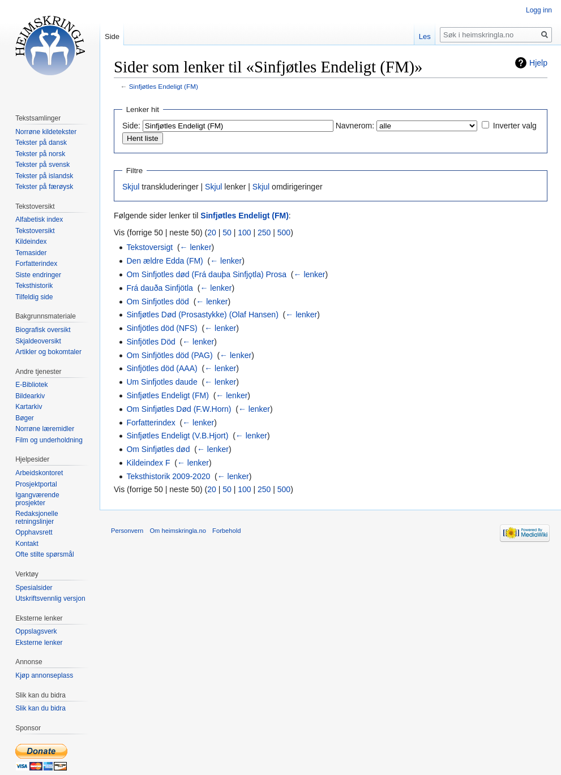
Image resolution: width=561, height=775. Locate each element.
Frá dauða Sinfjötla (159, 287)
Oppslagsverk (36, 631)
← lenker (196, 247)
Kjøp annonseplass (44, 675)
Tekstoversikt (34, 231)
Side (112, 36)
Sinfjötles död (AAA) (161, 368)
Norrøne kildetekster (45, 132)
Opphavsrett (33, 532)
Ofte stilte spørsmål (44, 554)
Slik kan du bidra (40, 708)
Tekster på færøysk (44, 187)
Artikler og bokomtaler (48, 352)
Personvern (127, 530)
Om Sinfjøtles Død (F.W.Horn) (178, 409)
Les (425, 36)
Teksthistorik (34, 286)
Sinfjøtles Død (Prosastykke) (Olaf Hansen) (202, 314)
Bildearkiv (30, 396)
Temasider (30, 253)
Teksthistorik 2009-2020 (168, 476)
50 (227, 232)
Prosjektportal (36, 484)
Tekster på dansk (41, 143)
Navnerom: (355, 125)
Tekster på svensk (42, 165)
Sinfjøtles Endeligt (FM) (163, 86)
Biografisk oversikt (42, 330)
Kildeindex (30, 242)
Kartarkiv (28, 407)
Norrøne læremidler (44, 429)
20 (211, 232)
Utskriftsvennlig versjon (50, 598)
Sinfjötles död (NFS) (161, 328)
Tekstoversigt (149, 247)
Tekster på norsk (40, 154)
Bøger (24, 418)
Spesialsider (33, 588)
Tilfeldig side (34, 297)
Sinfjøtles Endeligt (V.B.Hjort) (177, 435)
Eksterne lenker (38, 643)
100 (244, 232)
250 (264, 232)
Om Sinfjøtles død (158, 449)
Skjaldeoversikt (38, 341)
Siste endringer (38, 275)
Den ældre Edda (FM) (164, 260)
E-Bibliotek (31, 385)
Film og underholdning (49, 440)
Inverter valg (515, 125)
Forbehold (226, 530)
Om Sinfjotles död (157, 301)
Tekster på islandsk (44, 176)
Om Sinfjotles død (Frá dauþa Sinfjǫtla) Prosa (206, 274)
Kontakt (26, 544)
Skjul (130, 186)
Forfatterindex (150, 422)
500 (283, 232)
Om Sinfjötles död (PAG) (169, 355)
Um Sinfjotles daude (161, 381)
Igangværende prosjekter (37, 499)
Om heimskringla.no (177, 530)
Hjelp (538, 62)
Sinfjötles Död (150, 341)
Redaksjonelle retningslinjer (36, 518)
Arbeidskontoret (39, 473)
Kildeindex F (148, 462)
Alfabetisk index (39, 219)
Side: (131, 125)
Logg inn (539, 10)
